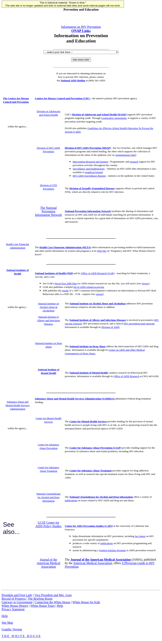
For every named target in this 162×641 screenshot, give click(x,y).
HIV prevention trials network (139, 323)
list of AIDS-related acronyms (88, 287)
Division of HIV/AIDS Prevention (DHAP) (88, 147)
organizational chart (125, 154)
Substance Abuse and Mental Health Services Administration (17, 405)
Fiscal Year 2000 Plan (66, 283)
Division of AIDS (111, 327)
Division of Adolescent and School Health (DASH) (99, 114)
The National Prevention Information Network (48, 211)
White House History (15, 605)
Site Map (7, 622)
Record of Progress (14, 598)
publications (71, 500)
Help (60, 605)
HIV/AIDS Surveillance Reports (89, 175)
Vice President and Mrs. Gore (53, 595)
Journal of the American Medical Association (48, 563)
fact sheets (140, 536)
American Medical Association (92, 563)
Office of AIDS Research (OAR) (97, 273)
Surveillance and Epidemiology (89, 168)
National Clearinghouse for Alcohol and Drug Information (48, 497)
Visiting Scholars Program (112, 550)
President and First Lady (17, 595)
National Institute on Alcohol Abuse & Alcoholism (48, 307)
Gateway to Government (17, 602)
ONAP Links (81, 31)
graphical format (93, 172)
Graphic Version (12, 629)
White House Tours (42, 605)
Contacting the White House (52, 602)
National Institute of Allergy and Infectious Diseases (48, 320)
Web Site (101, 250)
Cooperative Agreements (113, 118)
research (134, 161)
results (65, 290)
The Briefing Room (40, 598)
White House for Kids (86, 602)
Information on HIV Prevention (81, 26)
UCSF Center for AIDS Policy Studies (48, 524)
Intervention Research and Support (90, 161)
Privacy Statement (13, 609)
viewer (145, 283)
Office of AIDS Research (126, 376)
